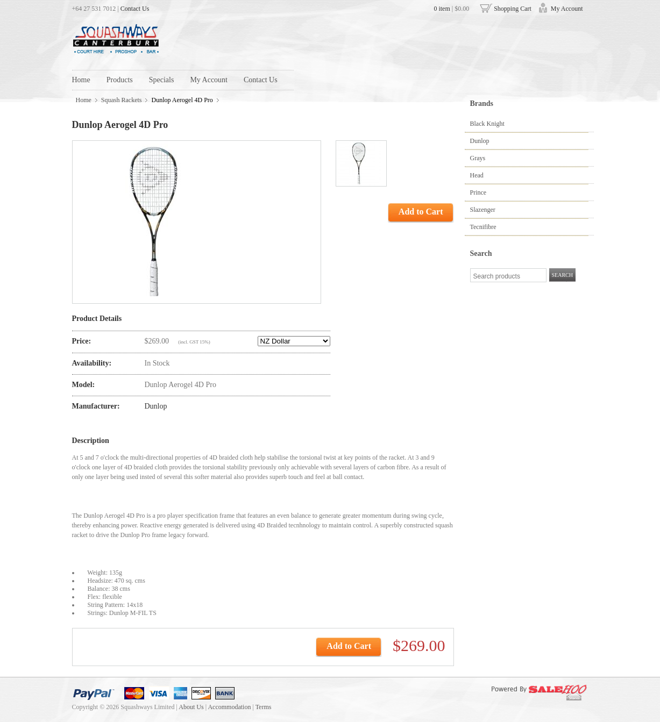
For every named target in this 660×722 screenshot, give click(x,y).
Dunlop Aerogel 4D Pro (181, 100)
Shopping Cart (512, 8)
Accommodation (229, 707)
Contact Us (135, 8)
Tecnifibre (483, 227)
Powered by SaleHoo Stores (535, 694)
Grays (478, 158)
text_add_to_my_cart (270, 647)
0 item (442, 8)
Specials (161, 80)
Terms (264, 707)
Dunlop (479, 141)
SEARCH (562, 275)
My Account (567, 8)
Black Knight (487, 123)
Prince (478, 192)
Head (477, 175)
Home (81, 80)
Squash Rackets (121, 100)
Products (120, 80)
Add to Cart (421, 211)
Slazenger (482, 209)
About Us (191, 707)
